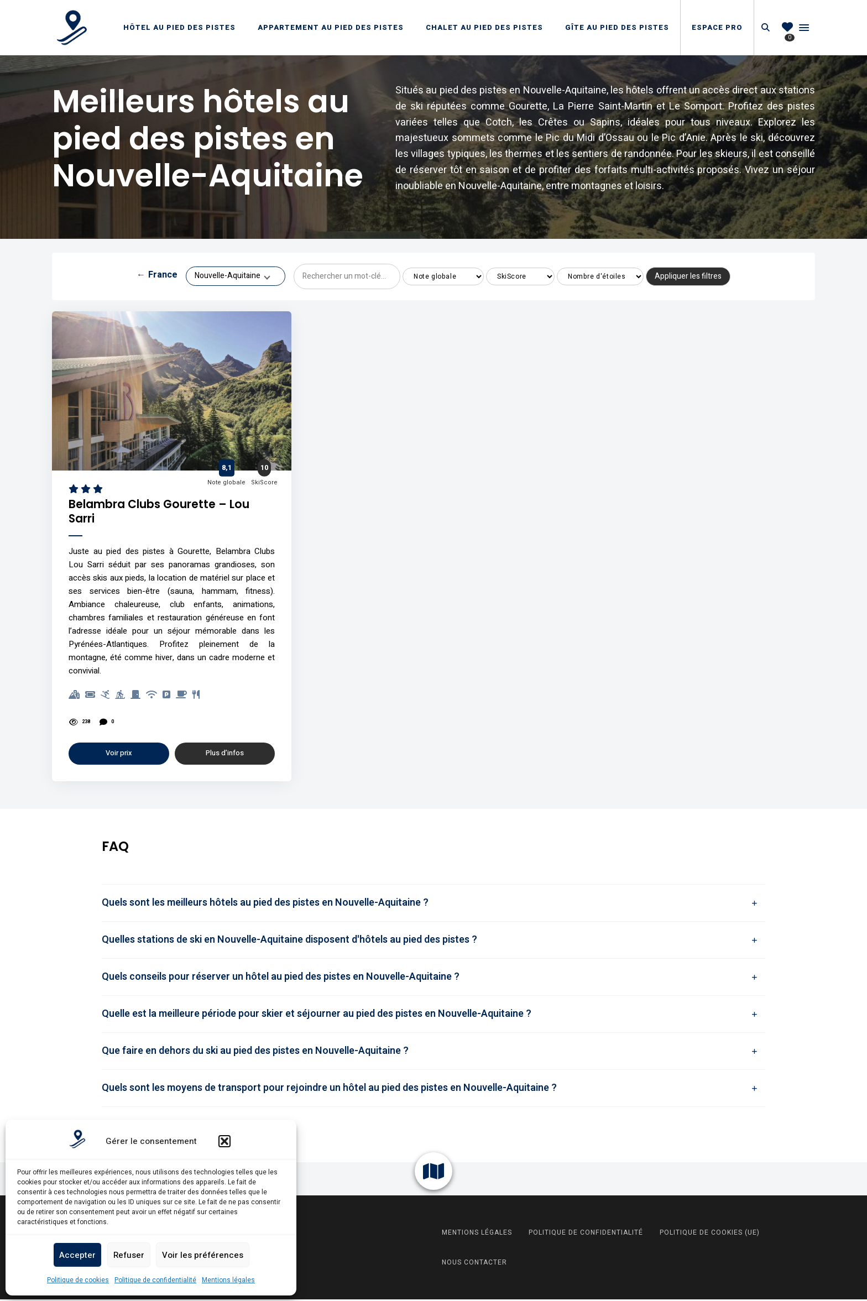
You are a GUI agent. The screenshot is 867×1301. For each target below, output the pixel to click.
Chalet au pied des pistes (484, 27)
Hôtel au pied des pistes (179, 27)
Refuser (128, 1255)
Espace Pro (717, 27)
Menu (804, 28)
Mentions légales (228, 1280)
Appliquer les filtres (688, 276)
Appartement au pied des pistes (331, 27)
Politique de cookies (78, 1280)
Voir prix (119, 755)
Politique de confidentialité (155, 1280)
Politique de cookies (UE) (710, 1234)
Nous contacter (474, 1264)
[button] (224, 1141)
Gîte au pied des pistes (617, 27)
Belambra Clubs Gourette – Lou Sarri (169, 513)
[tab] (433, 905)
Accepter (77, 1255)
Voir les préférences (202, 1255)
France (157, 276)
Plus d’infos (225, 755)
